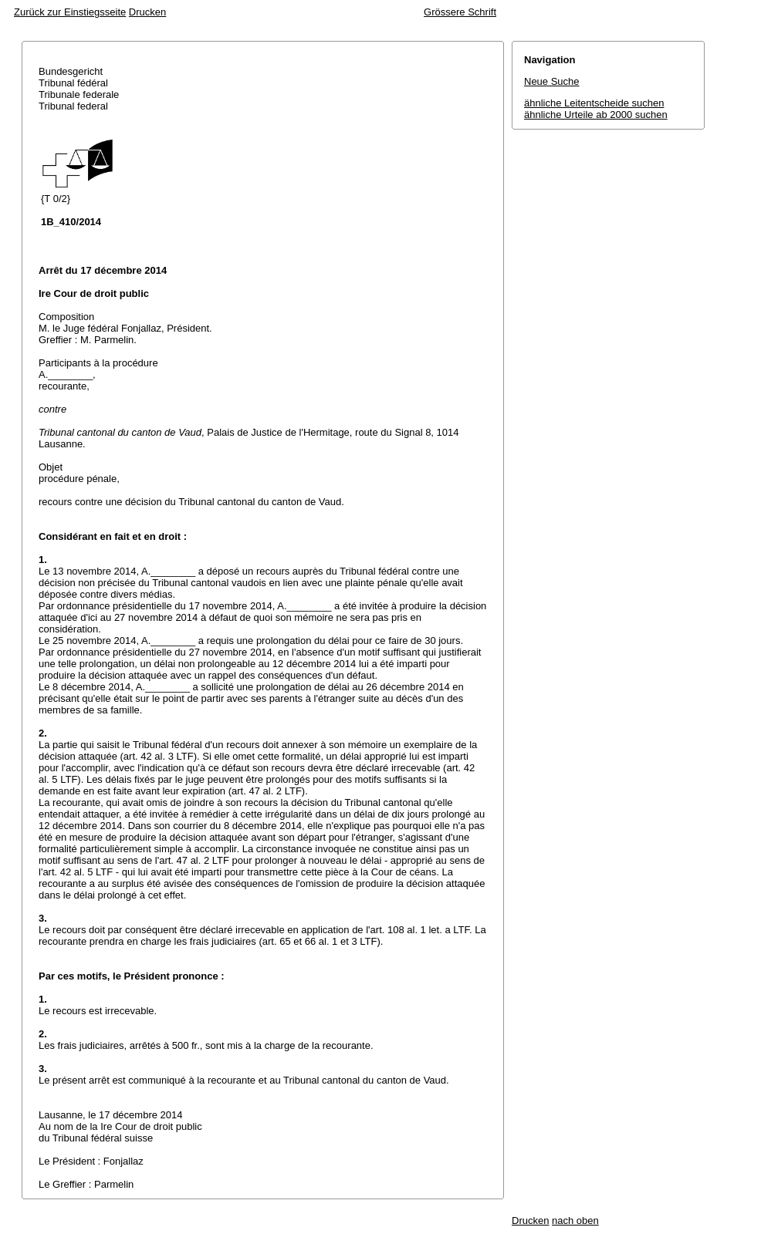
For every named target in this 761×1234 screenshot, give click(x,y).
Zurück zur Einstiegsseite (70, 12)
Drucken (147, 12)
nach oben (575, 1220)
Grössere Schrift (460, 12)
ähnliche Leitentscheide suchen (594, 103)
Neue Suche (552, 81)
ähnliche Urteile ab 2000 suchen (596, 114)
